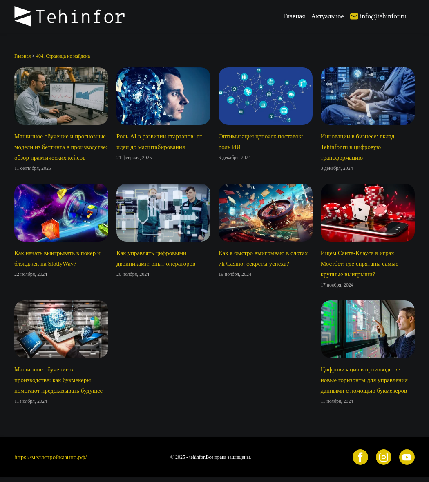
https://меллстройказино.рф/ (50, 457)
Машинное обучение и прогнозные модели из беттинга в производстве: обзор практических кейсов (60, 147)
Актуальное (327, 16)
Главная (294, 16)
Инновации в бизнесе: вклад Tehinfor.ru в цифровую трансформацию (358, 147)
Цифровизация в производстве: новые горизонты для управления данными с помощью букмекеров (364, 380)
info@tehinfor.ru (383, 16)
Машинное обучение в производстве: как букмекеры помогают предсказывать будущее (58, 380)
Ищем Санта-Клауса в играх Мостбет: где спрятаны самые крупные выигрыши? (359, 264)
